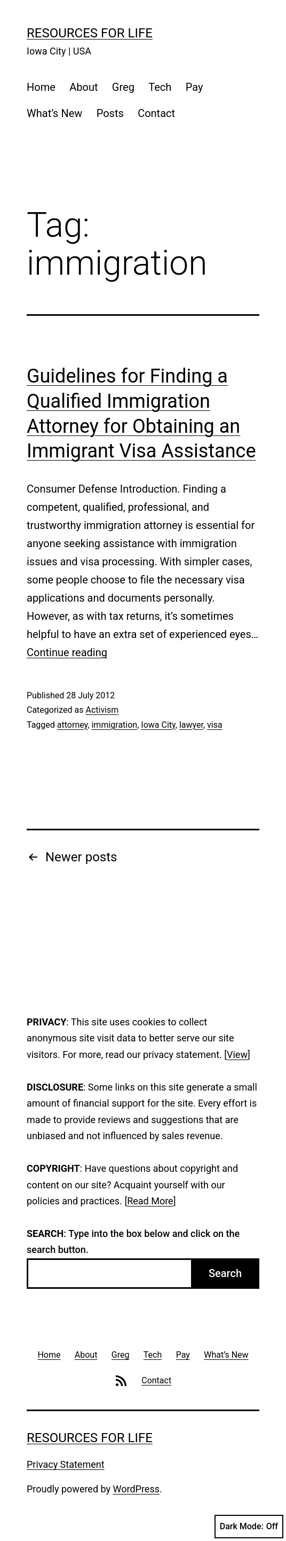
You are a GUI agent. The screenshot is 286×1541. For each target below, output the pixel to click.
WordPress (136, 1489)
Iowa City (158, 725)
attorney (72, 725)
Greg (123, 87)
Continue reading (67, 652)
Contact (156, 113)
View (237, 1054)
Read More (150, 1201)
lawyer (191, 725)
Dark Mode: (249, 1526)
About (83, 87)
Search (225, 1273)
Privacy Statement (66, 1464)
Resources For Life (90, 33)
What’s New (54, 113)
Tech (159, 87)
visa (215, 725)
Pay (194, 87)
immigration (114, 725)
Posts (110, 113)
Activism (101, 710)
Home (41, 87)
